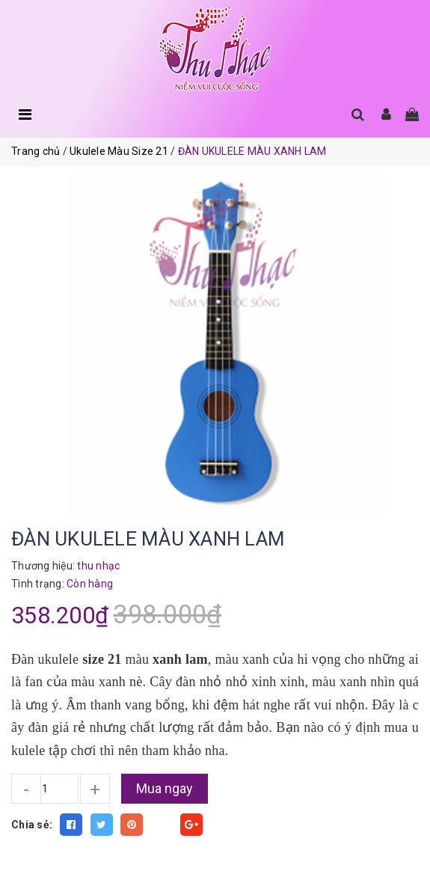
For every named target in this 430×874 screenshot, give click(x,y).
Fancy (161, 825)
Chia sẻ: (31, 825)
